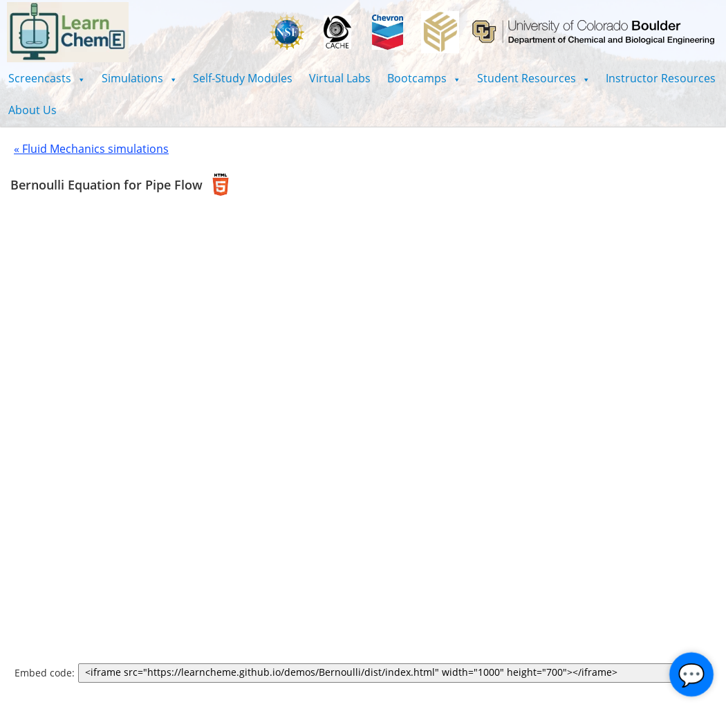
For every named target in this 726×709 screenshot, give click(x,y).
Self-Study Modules (242, 78)
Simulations (139, 78)
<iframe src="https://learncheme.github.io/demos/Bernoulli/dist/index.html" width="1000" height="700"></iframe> (397, 673)
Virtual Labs (340, 78)
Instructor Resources (661, 78)
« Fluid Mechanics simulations (91, 148)
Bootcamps (423, 78)
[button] (46, 78)
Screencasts (46, 78)
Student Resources (533, 78)
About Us (32, 110)
